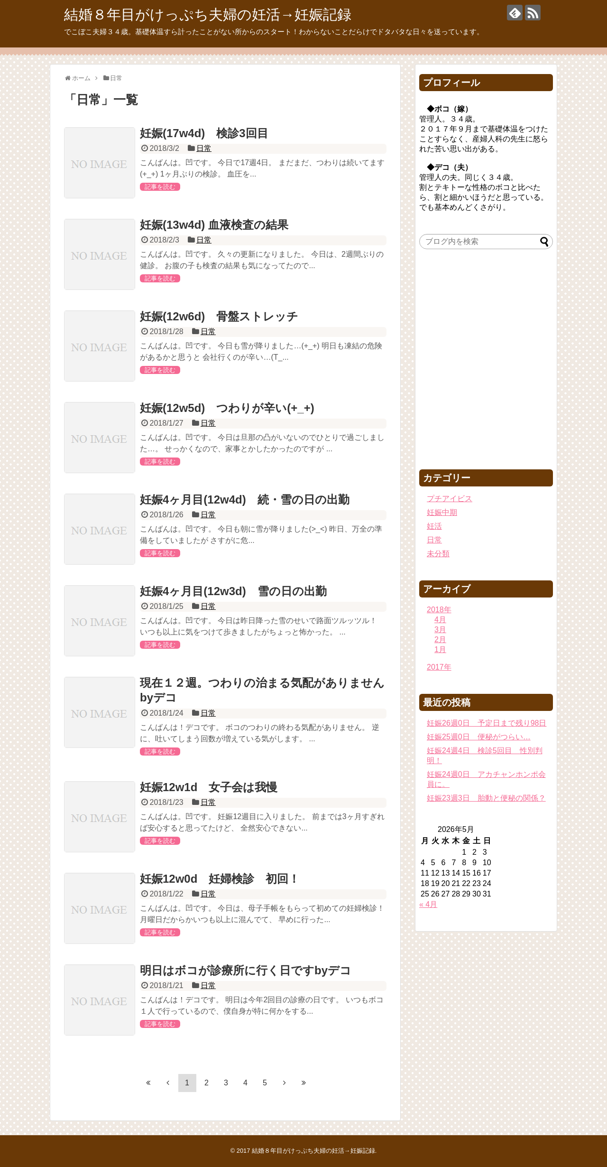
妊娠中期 (442, 512)
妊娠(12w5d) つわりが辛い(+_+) (227, 407)
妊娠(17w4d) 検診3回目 (204, 133)
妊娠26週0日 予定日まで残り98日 (487, 723)
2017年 (439, 667)
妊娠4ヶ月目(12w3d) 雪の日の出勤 (233, 591)
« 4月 (428, 904)
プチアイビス (449, 499)
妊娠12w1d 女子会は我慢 (208, 787)
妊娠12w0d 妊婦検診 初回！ (220, 878)
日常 (204, 148)
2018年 (439, 610)
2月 (440, 639)
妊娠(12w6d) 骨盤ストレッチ (219, 316)
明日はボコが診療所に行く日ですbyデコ (245, 970)
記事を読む (160, 186)
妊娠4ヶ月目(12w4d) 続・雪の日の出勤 (244, 499)
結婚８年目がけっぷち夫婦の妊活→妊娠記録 (207, 14)
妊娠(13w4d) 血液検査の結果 (214, 224)
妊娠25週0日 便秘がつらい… (479, 737)
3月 (440, 630)
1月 (440, 649)
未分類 (438, 554)
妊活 (434, 526)
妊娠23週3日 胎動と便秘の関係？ (486, 798)
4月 (440, 620)
